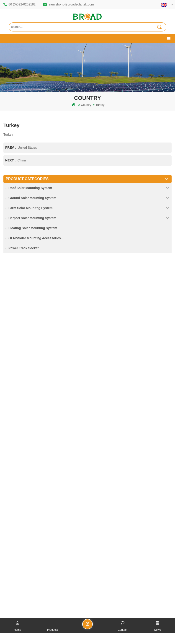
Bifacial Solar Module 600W (39, 615)
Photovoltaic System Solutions (153, 615)
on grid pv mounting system (25, 430)
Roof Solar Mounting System (30, 188)
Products (12, 488)
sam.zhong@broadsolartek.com (71, 4)
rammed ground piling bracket (26, 399)
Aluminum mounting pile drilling (27, 406)
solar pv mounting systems (24, 422)
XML (10, 535)
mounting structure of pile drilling (28, 391)
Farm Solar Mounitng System (30, 208)
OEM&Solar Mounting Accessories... (35, 238)
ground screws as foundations (26, 461)
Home (11, 481)
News (10, 504)
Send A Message (92, 626)
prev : (11, 147)
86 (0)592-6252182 (22, 4)
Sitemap (12, 527)
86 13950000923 (26, 329)
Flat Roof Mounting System (113, 615)
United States (27, 147)
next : (11, 160)
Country (86, 104)
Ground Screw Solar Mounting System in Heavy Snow (42, 570)
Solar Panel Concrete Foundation (29, 578)
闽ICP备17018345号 (136, 600)
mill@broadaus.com (28, 347)
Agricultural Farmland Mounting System (33, 562)
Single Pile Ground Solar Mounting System (35, 555)
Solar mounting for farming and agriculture (34, 445)
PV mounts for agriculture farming (29, 437)
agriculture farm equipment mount (29, 453)
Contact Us (14, 496)
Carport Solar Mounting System (32, 218)
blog (10, 519)
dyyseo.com (83, 605)
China (22, 160)
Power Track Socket (23, 248)
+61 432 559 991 (26, 357)
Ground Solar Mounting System (32, 198)
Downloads (14, 512)
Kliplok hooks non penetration (26, 586)
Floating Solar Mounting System (32, 228)
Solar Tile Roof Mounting (76, 615)
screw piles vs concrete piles (25, 414)
